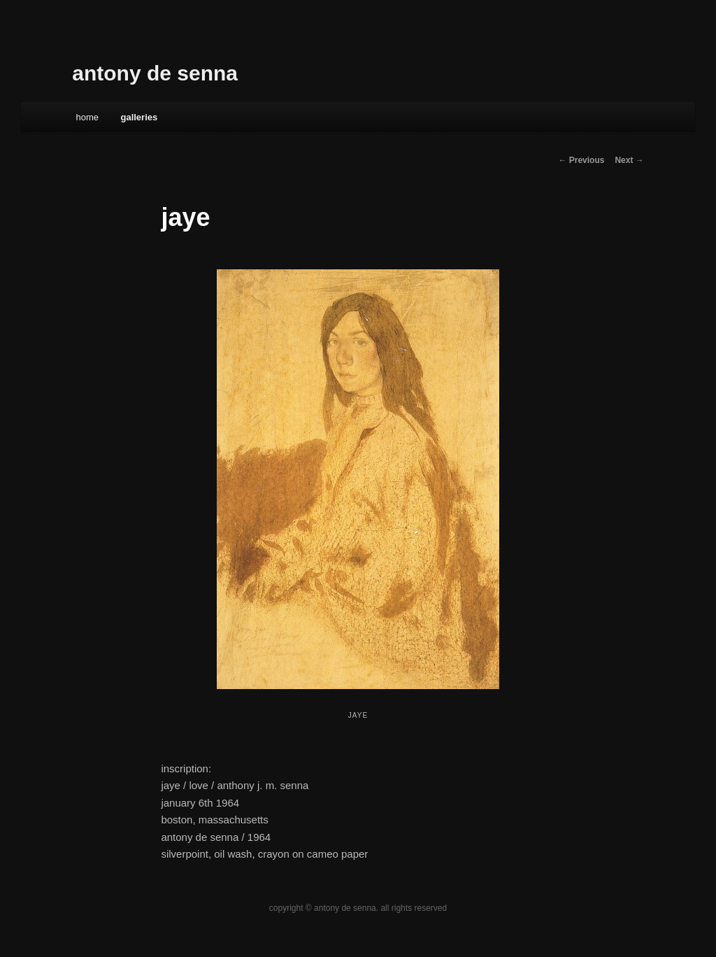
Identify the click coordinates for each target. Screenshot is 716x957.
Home (87, 117)
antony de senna (155, 73)
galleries (138, 117)
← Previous (581, 160)
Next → (629, 160)
